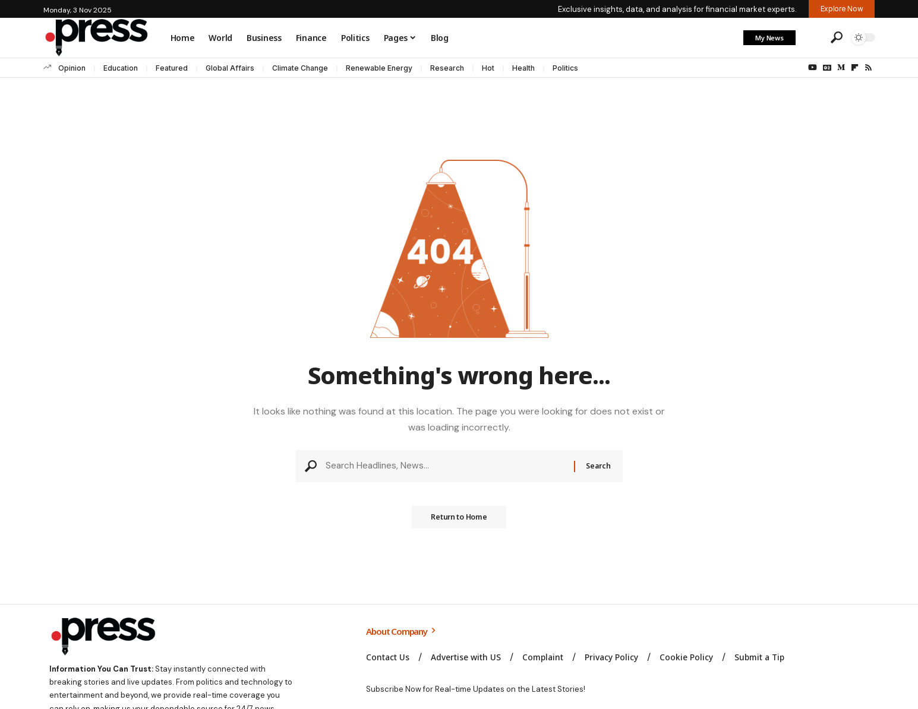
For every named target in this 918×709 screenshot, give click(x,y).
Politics (565, 68)
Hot (488, 68)
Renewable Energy (379, 68)
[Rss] (868, 67)
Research (447, 68)
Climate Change (300, 68)
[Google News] (827, 67)
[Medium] (841, 67)
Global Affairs (230, 68)
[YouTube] (812, 67)
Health (523, 68)
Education (120, 68)
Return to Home (459, 521)
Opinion (72, 68)
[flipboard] (855, 67)
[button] (812, 37)
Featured (172, 68)
